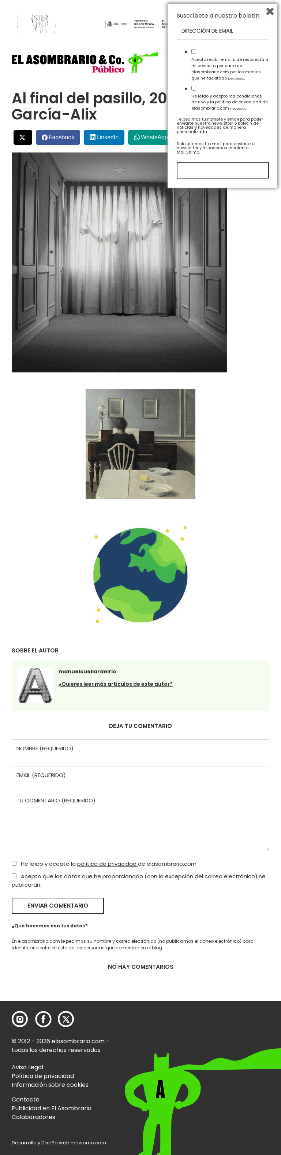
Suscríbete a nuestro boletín (218, 979)
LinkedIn (108, 137)
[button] (85, 62)
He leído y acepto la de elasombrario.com (104, 864)
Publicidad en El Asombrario (51, 1108)
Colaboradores (33, 1117)
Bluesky (239, 134)
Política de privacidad (43, 1076)
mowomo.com (88, 1143)
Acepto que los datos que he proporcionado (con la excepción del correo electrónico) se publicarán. (139, 880)
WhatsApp (154, 137)
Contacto (26, 1099)
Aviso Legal (27, 1067)
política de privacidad (107, 864)
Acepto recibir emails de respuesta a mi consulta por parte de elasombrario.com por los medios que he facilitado (229, 1032)
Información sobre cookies (50, 1085)
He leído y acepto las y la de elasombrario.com (229, 1065)
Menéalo (200, 134)
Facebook (61, 137)
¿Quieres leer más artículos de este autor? (116, 684)
